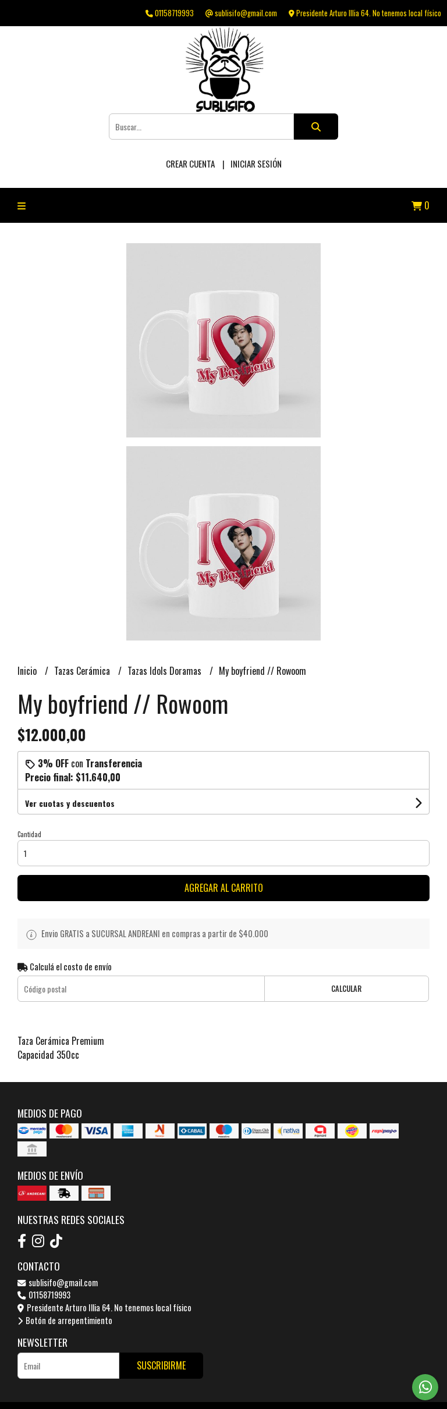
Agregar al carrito (224, 888)
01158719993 (43, 1295)
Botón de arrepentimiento (64, 1320)
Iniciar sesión (256, 163)
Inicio (28, 671)
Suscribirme (161, 1365)
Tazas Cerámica (83, 671)
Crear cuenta (190, 163)
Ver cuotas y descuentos (70, 803)
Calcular (346, 988)
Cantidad (29, 834)
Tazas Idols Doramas (165, 671)
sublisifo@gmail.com (57, 1282)
